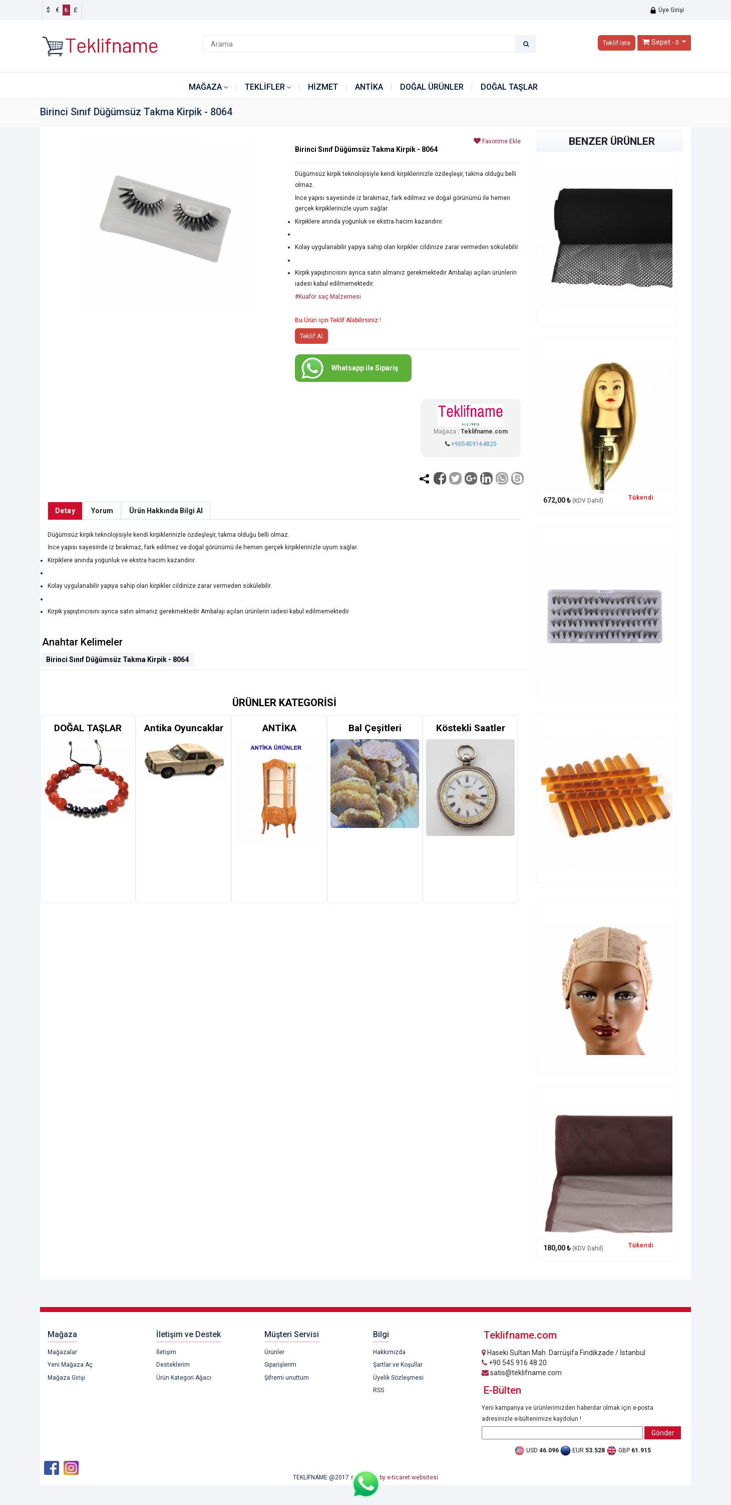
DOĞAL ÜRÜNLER (432, 87)
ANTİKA (369, 87)
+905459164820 (474, 444)
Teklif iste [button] (616, 43)
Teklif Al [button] (311, 336)
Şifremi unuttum (286, 1377)
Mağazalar (62, 1352)
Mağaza (205, 87)
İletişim (166, 1352)
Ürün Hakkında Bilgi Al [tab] (166, 511)
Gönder (662, 1433)
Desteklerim (173, 1364)
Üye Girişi (666, 10)
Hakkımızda (389, 1352)
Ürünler (274, 1352)
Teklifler (265, 87)
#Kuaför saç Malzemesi (328, 296)
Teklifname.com (484, 431)
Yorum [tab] (102, 511)
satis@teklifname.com (522, 1373)
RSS (378, 1390)
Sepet (660, 42)
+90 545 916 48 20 (514, 1363)
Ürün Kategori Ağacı (183, 1377)
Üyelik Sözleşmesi (398, 1377)
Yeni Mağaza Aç (70, 1364)
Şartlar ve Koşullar (398, 1364)
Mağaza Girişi (66, 1377)
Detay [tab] (65, 511)
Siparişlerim (280, 1364)
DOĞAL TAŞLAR (509, 87)
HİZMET (323, 87)
